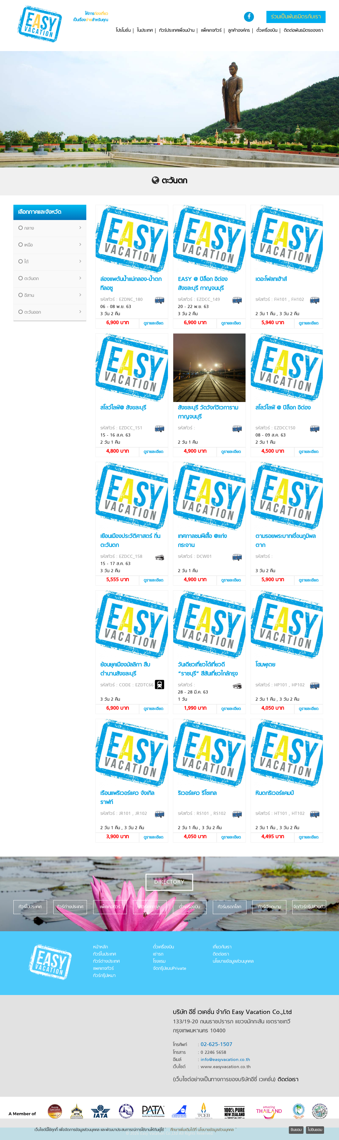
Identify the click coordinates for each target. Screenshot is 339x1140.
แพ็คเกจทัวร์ (211, 30)
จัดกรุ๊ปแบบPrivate (169, 968)
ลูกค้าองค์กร (239, 30)
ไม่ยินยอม (315, 1130)
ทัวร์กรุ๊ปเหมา (104, 975)
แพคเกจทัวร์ (103, 968)
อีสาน (50, 295)
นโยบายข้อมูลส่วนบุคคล (233, 961)
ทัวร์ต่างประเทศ (106, 961)
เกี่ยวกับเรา (222, 947)
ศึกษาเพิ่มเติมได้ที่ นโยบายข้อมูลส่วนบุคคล (202, 1130)
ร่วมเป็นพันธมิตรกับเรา (296, 16)
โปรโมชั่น (123, 30)
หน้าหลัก (100, 947)
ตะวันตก (174, 181)
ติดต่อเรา (221, 954)
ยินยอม (296, 1130)
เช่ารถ (158, 954)
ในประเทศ (145, 30)
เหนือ (50, 245)
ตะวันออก (50, 312)
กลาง (50, 228)
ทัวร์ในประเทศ (104, 954)
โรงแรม (159, 961)
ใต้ (50, 262)
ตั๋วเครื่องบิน (266, 30)
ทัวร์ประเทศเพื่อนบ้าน (176, 30)
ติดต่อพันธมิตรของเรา (303, 30)
